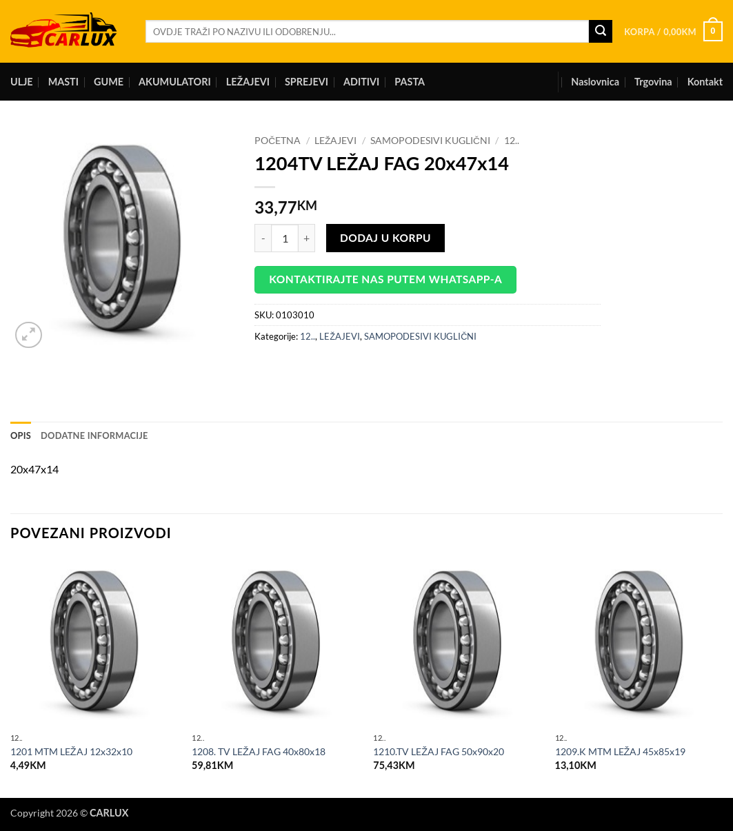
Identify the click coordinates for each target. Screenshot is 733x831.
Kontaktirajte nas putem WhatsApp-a (385, 279)
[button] (673, 31)
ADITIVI (361, 82)
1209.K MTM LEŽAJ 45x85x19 (620, 751)
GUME (108, 82)
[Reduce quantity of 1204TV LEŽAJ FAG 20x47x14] (262, 238)
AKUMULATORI (175, 82)
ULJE (21, 82)
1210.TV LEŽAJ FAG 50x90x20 (438, 751)
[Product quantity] (285, 238)
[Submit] (600, 31)
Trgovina (653, 82)
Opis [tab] (20, 435)
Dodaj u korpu (385, 238)
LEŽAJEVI (248, 82)
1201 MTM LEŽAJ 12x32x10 (71, 751)
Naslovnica (595, 82)
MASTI (63, 82)
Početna (277, 140)
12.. (511, 140)
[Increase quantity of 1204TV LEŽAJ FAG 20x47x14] (307, 238)
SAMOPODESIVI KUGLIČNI (430, 140)
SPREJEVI (306, 82)
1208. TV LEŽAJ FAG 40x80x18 (258, 751)
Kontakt (705, 82)
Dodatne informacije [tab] (94, 435)
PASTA (409, 82)
